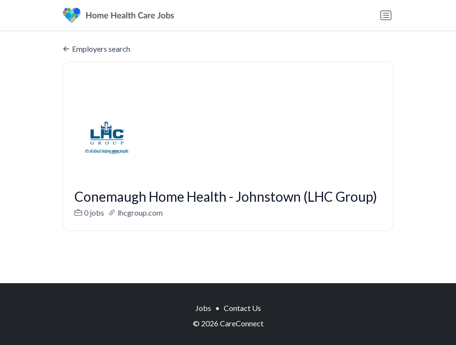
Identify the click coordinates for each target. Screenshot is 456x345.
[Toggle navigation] (386, 15)
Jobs (203, 307)
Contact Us (242, 307)
